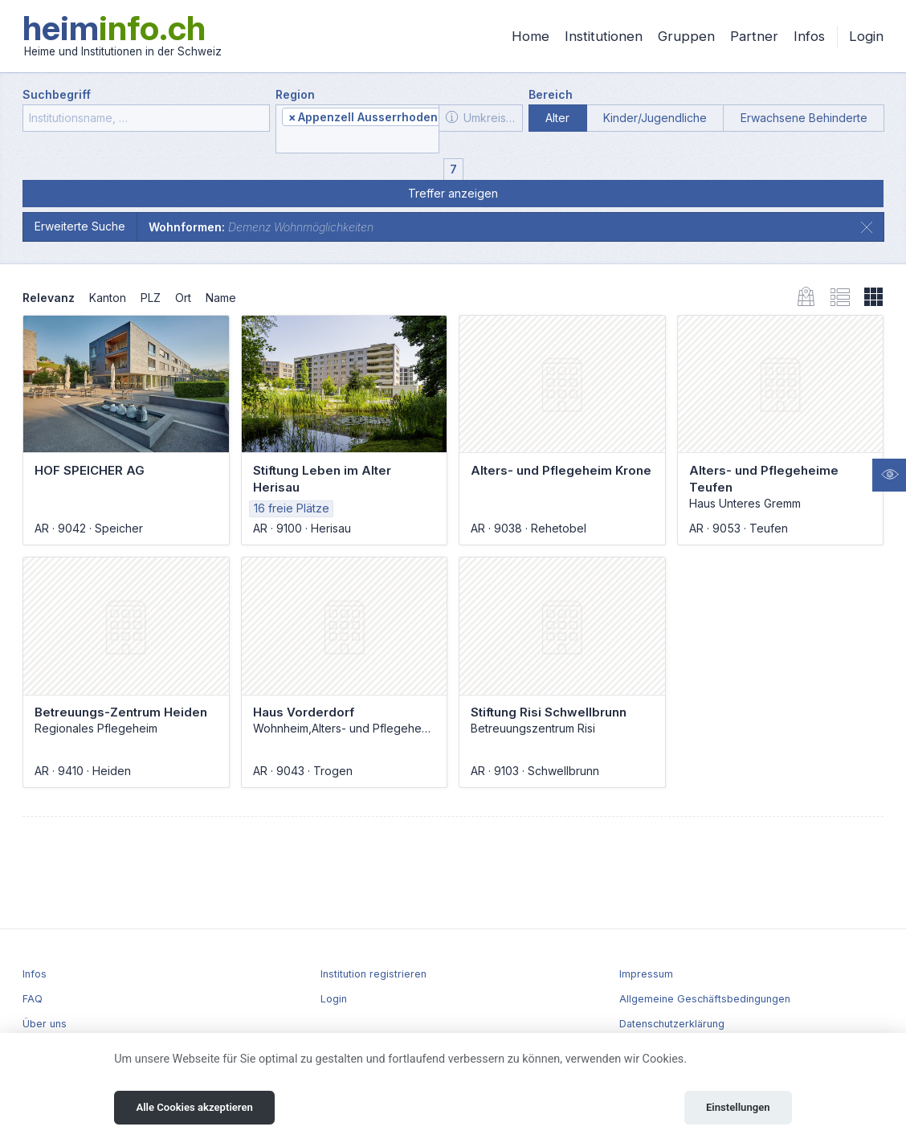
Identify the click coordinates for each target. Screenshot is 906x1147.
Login (866, 36)
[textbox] (357, 141)
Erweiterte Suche (80, 226)
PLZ (151, 297)
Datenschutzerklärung (671, 1024)
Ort (183, 297)
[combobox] (357, 129)
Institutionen (604, 36)
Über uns (44, 1024)
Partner (754, 36)
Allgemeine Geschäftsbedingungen (704, 999)
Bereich (550, 94)
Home (530, 36)
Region (295, 94)
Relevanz (48, 297)
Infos (809, 36)
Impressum (646, 974)
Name (221, 297)
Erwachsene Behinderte (804, 117)
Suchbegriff (56, 94)
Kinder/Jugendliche (655, 117)
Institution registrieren (373, 974)
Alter (557, 117)
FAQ (32, 999)
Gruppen (686, 36)
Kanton (107, 297)
